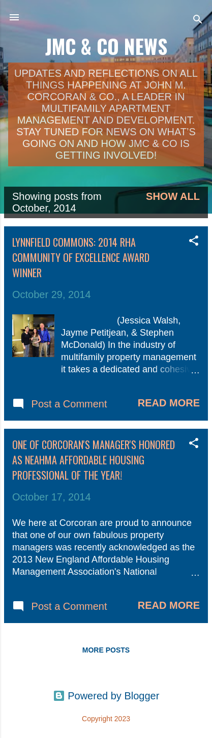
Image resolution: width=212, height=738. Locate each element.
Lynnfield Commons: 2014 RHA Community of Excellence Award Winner (80, 257)
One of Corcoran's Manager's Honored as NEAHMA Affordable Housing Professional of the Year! (93, 460)
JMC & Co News (106, 46)
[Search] (198, 20)
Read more (169, 402)
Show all (173, 196)
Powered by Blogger (106, 695)
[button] (194, 241)
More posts (106, 650)
